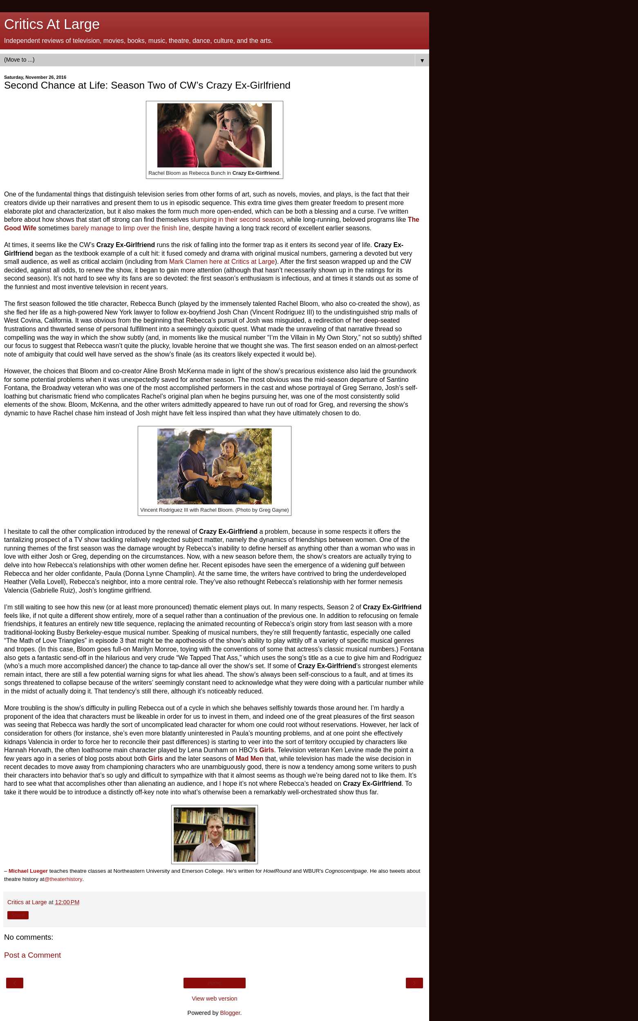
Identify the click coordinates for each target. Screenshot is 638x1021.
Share (18, 915)
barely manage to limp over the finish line (130, 228)
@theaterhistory (63, 879)
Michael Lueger (28, 871)
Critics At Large (52, 24)
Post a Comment (32, 955)
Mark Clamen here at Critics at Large (222, 261)
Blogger (230, 1013)
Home (214, 983)
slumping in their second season (236, 219)
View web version (214, 998)
